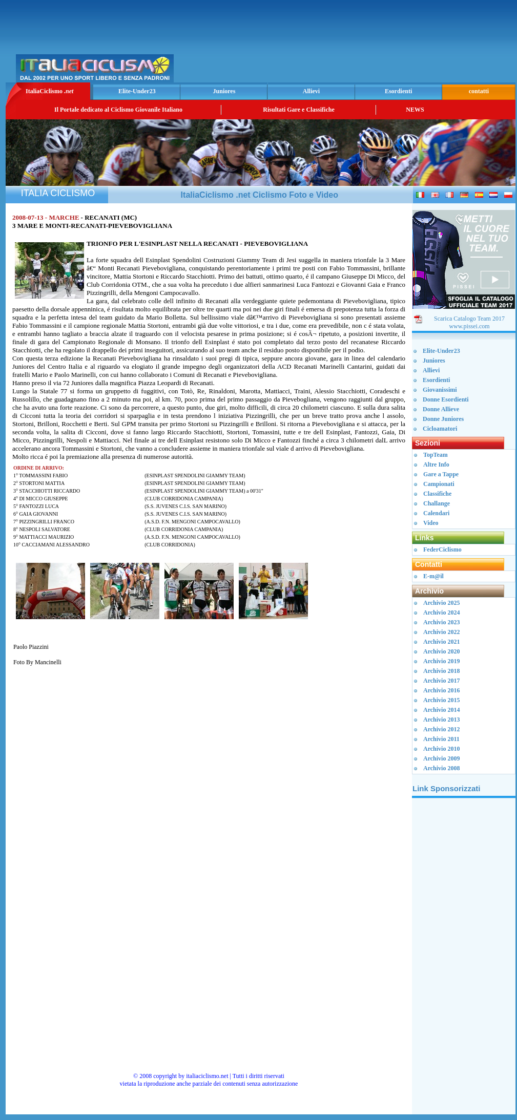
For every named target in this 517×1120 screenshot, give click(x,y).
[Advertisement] (393, 44)
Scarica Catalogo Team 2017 (469, 318)
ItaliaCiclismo (49, 91)
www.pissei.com (469, 326)
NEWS (415, 109)
